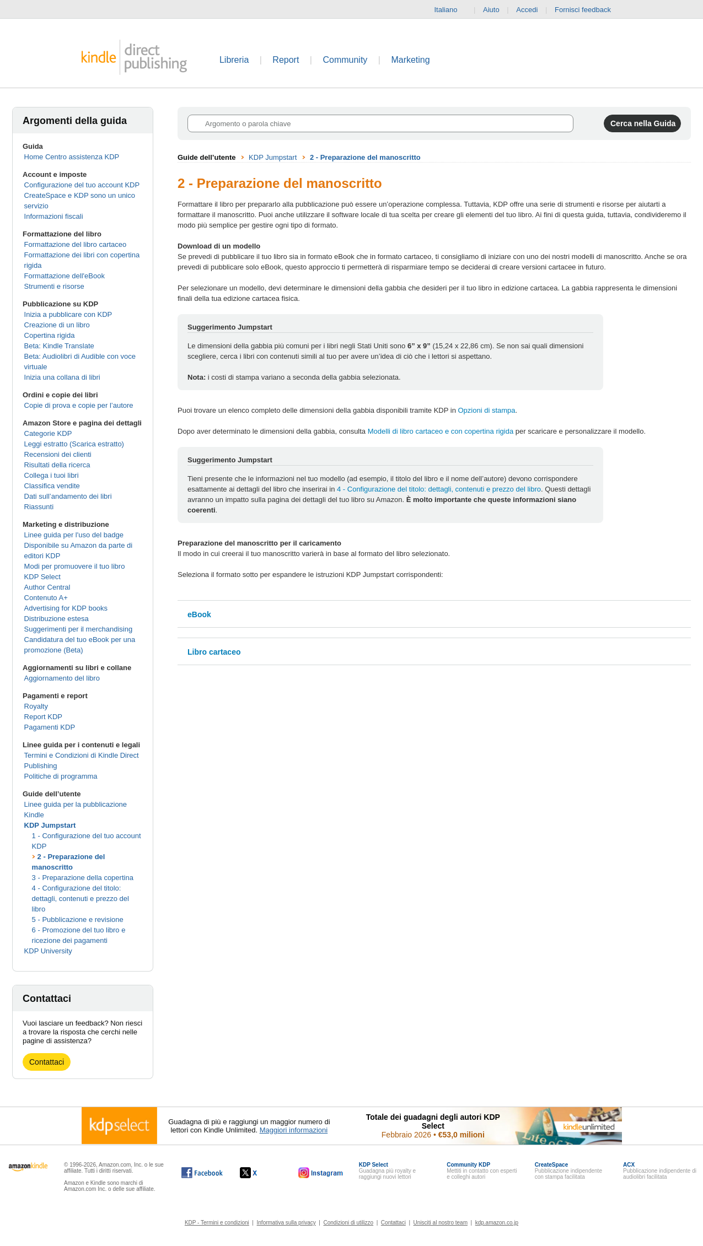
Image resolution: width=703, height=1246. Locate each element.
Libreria (234, 59)
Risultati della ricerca (57, 465)
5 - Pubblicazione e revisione (78, 919)
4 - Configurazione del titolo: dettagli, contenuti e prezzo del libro (80, 898)
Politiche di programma (61, 776)
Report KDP (43, 717)
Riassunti (38, 507)
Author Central (47, 587)
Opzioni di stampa (487, 410)
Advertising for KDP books (66, 608)
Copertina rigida (49, 335)
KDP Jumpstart (50, 825)
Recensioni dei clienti (58, 454)
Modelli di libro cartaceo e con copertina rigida (440, 431)
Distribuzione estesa (56, 618)
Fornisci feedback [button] (588, 10)
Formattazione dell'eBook (64, 276)
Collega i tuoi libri (51, 475)
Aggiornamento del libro (62, 678)
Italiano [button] (450, 10)
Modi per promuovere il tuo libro (74, 566)
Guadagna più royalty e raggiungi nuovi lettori (387, 1171)
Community (345, 59)
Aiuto (491, 10)
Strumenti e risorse (54, 286)
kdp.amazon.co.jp (496, 1223)
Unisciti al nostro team (441, 1223)
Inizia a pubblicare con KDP (68, 314)
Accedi (527, 10)
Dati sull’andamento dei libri (68, 496)
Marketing (410, 59)
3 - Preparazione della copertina (82, 877)
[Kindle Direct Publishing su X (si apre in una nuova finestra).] (260, 1172)
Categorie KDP (48, 433)
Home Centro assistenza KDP (72, 157)
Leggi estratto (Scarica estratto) (74, 444)
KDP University (48, 951)
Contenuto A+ (46, 598)
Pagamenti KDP (50, 727)
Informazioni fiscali (53, 216)
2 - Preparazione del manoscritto (365, 157)
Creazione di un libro (57, 325)
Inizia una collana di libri (62, 377)
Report (285, 59)
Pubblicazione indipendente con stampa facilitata (568, 1171)
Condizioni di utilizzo (349, 1223)
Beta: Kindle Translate (59, 346)
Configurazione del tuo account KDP (82, 185)
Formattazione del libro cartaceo (75, 244)
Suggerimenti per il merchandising (78, 629)
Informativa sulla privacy (286, 1223)
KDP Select (42, 577)
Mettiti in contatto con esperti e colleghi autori (482, 1171)
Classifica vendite (52, 486)
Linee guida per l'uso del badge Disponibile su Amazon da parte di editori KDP (78, 545)
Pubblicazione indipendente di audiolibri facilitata (659, 1171)
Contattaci (46, 1062)
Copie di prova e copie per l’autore (78, 405)
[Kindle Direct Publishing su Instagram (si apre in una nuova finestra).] (321, 1172)
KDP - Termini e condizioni (217, 1223)
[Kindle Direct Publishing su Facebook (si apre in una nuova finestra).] (202, 1172)
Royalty (36, 706)
